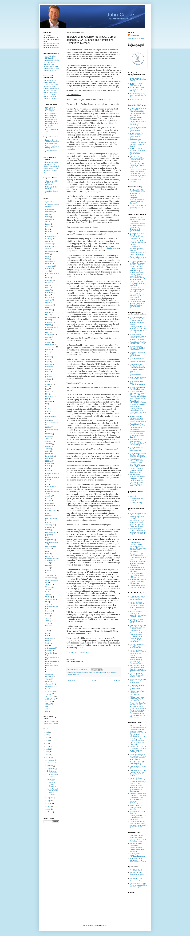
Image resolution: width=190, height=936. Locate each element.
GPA (46, 382)
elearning (48, 312)
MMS (47, 513)
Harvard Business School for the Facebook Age (138, 253)
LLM (46, 468)
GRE (46, 386)
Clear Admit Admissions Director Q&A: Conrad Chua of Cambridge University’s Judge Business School (137, 468)
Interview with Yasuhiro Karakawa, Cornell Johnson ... (51, 782)
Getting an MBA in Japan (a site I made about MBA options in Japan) (138, 885)
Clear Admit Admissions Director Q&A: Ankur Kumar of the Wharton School (137, 434)
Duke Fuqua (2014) (50, 80)
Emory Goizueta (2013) (51, 98)
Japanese (48, 441)
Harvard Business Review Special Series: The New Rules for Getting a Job (137, 788)
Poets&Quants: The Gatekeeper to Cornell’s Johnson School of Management (137, 426)
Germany (48, 369)
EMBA (47, 315)
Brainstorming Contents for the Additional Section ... (52, 773)
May (49, 806)
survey (47, 604)
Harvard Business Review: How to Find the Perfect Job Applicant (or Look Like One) (138, 780)
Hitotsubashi (49, 396)
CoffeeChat (49, 261)
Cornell (81, 672)
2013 (47, 755)
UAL (46, 636)
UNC (46, 646)
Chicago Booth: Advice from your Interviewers (137, 586)
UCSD (47, 643)
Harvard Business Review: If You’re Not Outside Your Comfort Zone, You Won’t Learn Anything (137, 605)
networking (48, 516)
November (51, 763)
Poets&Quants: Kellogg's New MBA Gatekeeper (138, 388)
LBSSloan (48, 461)
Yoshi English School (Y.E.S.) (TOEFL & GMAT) (137, 89)
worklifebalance (50, 686)
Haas (47, 389)
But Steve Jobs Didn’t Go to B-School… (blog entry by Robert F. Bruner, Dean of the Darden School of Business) (138, 264)
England (48, 325)
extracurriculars (100, 672)
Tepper (47, 616)
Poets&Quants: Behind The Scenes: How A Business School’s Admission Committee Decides (137, 320)
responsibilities (50, 546)
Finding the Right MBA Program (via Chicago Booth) (137, 165)
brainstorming (49, 236)
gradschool (48, 384)
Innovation (48, 420)
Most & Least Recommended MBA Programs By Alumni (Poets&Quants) (136, 158)
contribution (49, 268)
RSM (47, 570)
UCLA (47, 641)
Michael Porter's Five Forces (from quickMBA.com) (137, 693)
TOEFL (47, 621)
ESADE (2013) (48, 84)
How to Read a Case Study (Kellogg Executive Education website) (138, 646)
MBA (74, 674)
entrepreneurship (50, 327)
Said (46, 573)
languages (48, 458)
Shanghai (48, 584)
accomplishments (51, 204)
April (49, 809)
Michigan (52, 166)
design (47, 302)
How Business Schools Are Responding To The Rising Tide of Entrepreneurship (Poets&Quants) (137, 227)
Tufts (46, 631)
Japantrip (48, 446)
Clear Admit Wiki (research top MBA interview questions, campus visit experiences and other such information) (138, 120)
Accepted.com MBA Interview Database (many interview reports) (138, 555)
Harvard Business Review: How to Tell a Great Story (137, 849)
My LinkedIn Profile (136, 870)
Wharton (53, 170)
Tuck (46, 628)
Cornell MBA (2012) (50, 82)
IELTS (47, 409)
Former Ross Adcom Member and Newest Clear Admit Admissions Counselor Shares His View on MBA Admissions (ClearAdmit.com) (137, 369)
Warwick (48, 679)
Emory (47, 320)
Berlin (47, 229)
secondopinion (50, 578)
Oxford (47, 530)
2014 (47, 752)
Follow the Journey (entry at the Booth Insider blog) (138, 258)
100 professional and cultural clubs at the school (97, 347)
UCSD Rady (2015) (50, 56)
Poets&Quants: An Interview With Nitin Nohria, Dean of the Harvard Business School (138, 419)
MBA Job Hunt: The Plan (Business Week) (138, 767)
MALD (47, 489)
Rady (47, 537)
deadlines (48, 300)
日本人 (79, 674)
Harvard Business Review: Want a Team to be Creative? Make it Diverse (138, 652)
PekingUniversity (50, 532)
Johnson (69, 674)
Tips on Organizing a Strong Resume (52, 147)
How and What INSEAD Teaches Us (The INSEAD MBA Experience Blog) (138, 296)
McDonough (49, 506)
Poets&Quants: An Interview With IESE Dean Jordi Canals (136, 461)
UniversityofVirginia (51, 670)
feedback (48, 349)
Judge (47, 451)
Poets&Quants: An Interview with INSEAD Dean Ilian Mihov (137, 348)
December (51, 760)
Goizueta (48, 379)
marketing (48, 496)
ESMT (47, 332)
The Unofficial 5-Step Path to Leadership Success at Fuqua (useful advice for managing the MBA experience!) (137, 637)
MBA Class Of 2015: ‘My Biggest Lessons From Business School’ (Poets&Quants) (138, 627)
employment (49, 322)
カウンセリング (50, 699)
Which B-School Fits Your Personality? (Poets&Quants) (136, 135)
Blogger (103, 925)
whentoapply (49, 684)
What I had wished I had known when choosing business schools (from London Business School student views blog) (138, 173)
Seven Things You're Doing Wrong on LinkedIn (136, 807)
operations (48, 527)
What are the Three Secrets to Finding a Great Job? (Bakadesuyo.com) (136, 800)
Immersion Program (109, 248)
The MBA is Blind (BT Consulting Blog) (137, 763)
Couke (47, 278)
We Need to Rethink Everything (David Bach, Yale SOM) (138, 283)
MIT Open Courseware (137, 856)
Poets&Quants (134, 854)
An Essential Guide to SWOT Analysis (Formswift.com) (137, 687)
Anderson (48, 219)
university (48, 650)
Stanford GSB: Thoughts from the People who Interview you (138, 581)
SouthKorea (49, 592)
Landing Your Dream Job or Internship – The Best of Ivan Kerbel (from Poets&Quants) (138, 749)
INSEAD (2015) (49, 58)
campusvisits (49, 246)
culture (86, 672)
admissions (75, 672)
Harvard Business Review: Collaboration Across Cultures (137, 675)
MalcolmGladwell (50, 487)
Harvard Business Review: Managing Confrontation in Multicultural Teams (136, 660)
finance (47, 352)
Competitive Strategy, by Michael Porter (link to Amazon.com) (138, 681)
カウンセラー (49, 696)
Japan (47, 439)
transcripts (48, 626)
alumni (47, 217)
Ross (47, 554)
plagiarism (48, 535)
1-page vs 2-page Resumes (51, 151)
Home (94, 680)
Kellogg (47, 453)
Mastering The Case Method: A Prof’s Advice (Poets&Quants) (137, 219)
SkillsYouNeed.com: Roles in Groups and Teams (136, 621)
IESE (47, 411)
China (47, 256)
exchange (48, 339)
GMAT (47, 372)
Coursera (48, 283)
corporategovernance (52, 273)
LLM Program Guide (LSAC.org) (136, 499)
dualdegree (49, 305)
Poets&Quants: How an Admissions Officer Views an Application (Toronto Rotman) (138, 329)
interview (48, 436)
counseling (48, 280)
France (47, 359)
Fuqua (47, 362)
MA (46, 484)
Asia (46, 221)
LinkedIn (48, 466)
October (50, 766)
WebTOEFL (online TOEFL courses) (136, 84)
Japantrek (48, 444)
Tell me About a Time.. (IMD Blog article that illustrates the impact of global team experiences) (138, 668)
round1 (47, 563)
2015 (47, 749)
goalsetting (114, 672)
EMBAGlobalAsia (50, 317)
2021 (47, 732)
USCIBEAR (49, 674)
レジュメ (48, 701)
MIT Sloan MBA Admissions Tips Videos (138, 475)
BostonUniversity (50, 234)
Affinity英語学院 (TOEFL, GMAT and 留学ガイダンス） (138, 95)
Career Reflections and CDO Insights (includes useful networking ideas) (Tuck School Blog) (138, 824)
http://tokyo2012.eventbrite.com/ (79, 652)
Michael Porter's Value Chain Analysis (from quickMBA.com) (137, 698)
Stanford (50, 168)
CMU (47, 259)
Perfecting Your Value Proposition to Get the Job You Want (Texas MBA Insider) (137, 741)
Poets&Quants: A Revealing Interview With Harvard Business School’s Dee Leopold (138, 337)
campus (47, 241)
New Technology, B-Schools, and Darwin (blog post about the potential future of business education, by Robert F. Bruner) (137, 275)
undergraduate (50, 648)
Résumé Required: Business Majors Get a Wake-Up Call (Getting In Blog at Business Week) (138, 531)
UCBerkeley (49, 638)
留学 (46, 706)
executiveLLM (49, 344)
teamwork (48, 611)
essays (47, 337)
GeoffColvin (49, 364)
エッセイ (48, 694)
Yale (45, 172)
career (47, 249)
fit (105, 672)
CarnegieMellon (50, 251)
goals (108, 672)
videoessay (49, 676)
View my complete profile (136, 38)
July (49, 801)
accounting (48, 207)
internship (48, 434)
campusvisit (49, 244)
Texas (47, 618)
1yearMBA (48, 202)
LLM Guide (133, 496)
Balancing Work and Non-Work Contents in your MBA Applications (51, 124)
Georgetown (49, 367)
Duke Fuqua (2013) (50, 70)
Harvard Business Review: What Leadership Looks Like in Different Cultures (138, 614)
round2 (47, 565)
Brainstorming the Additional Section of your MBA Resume (52, 141)
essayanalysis (49, 334)
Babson (47, 224)
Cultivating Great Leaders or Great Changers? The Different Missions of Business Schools (138, 142)
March (50, 812)
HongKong (48, 401)
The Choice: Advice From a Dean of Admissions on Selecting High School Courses (138, 515)
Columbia (47, 162)
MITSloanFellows (50, 511)
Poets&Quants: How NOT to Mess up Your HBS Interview (137, 575)
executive (48, 342)
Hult (46, 404)
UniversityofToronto (51, 666)
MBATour (48, 501)
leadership (48, 463)
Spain (47, 594)
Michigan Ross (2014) (51, 66)
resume (47, 549)
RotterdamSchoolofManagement (52, 559)
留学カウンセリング (136, 99)
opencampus (49, 525)
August (50, 798)
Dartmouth (53, 162)
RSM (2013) (52, 96)
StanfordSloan (50, 599)
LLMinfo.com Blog (136, 503)
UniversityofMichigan (52, 657)
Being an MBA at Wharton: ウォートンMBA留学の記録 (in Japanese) (137, 200)
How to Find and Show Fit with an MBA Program (50, 109)
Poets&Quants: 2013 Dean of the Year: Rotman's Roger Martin (137, 360)
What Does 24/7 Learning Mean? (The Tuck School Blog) (137, 289)
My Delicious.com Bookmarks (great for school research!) (137, 874)
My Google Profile (136, 878)
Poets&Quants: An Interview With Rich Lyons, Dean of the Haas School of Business (138, 411)
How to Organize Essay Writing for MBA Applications (51, 117)
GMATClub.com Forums (138, 861)
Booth (47, 231)
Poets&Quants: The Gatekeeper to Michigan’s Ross (136, 449)
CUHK (47, 288)
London (47, 471)
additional (48, 209)
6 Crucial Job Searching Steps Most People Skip (138, 794)
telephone (48, 613)
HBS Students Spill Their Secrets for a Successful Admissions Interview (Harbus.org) (138, 562)
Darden (47, 295)
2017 (47, 743)
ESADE (47, 330)
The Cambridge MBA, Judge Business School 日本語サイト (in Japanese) (137, 192)
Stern (47, 602)
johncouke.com (54, 48)
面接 (46, 711)
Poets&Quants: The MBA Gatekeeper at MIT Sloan (138, 343)
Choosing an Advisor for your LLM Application (52, 182)
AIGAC (47, 214)
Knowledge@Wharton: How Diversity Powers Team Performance (137, 598)
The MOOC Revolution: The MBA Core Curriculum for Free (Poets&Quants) (137, 235)
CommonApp (49, 266)
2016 (47, 746)
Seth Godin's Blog (136, 858)
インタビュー (49, 691)
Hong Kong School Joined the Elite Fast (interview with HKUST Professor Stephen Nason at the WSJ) (137, 482)
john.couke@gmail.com (51, 43)
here (76, 90)
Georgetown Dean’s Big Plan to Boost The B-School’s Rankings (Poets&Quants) (138, 304)
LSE (46, 482)
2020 (47, 735)
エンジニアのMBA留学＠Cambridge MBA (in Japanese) (138, 207)
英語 (46, 709)
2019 (47, 738)
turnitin (47, 633)
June (49, 803)
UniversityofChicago (51, 653)
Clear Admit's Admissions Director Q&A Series (138, 378)
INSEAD (48, 427)
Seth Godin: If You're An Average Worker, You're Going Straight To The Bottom (138, 773)
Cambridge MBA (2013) (51, 68)
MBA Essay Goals (51, 113)
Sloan (47, 589)
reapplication (49, 540)
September (51, 768)
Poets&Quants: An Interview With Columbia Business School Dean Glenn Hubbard (138, 403)
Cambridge (48, 239)
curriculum (92, 672)
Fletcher (48, 357)
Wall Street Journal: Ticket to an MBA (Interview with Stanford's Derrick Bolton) (138, 442)
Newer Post (71, 680)
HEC (46, 394)
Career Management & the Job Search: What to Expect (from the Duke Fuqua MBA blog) (138, 756)
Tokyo (47, 623)
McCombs (48, 503)
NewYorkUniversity (51, 518)
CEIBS (47, 254)
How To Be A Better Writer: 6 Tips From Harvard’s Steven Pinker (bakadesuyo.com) (138, 838)
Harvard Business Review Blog (136, 844)
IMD (46, 414)
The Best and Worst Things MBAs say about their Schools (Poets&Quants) (138, 151)
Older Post (117, 680)
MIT (46, 508)
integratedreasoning (51, 430)
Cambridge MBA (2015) (51, 60)
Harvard (46, 164)
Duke (47, 307)
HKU (46, 399)
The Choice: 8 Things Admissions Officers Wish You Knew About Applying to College (137, 523)
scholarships (49, 575)
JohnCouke (135, 35)
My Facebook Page (136, 881)
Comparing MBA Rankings (135, 180)
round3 (47, 568)
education (48, 310)
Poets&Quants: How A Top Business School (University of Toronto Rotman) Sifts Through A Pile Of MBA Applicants (138, 395)
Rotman (47, 556)
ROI (46, 551)
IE (46, 406)
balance (47, 226)
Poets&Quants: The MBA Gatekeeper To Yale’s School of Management (138, 455)
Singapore (48, 587)
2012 (47, 757)
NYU (46, 522)
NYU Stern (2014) (49, 62)
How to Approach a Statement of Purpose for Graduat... (52, 791)
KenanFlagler (49, 456)
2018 (47, 740)
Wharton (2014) (49, 64)
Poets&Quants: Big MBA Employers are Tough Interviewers (138, 817)
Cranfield (48, 285)
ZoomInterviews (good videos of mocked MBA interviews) (137, 569)
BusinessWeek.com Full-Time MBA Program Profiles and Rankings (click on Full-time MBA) (138, 110)
